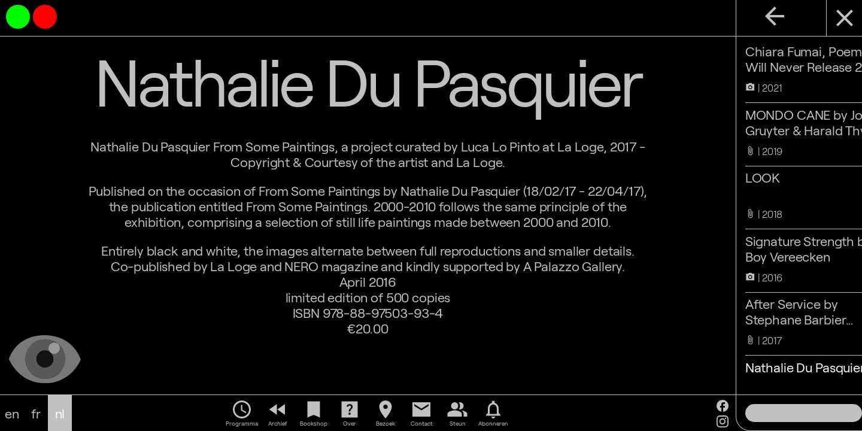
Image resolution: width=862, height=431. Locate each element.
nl (60, 413)
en (12, 413)
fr (36, 413)
